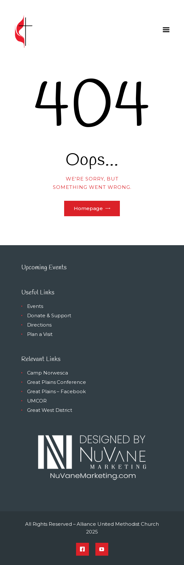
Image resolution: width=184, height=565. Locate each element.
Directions (39, 325)
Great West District (49, 410)
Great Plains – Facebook (56, 391)
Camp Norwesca (47, 373)
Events (35, 306)
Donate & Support (49, 315)
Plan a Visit (40, 334)
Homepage (88, 208)
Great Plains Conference (56, 382)
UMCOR (37, 401)
